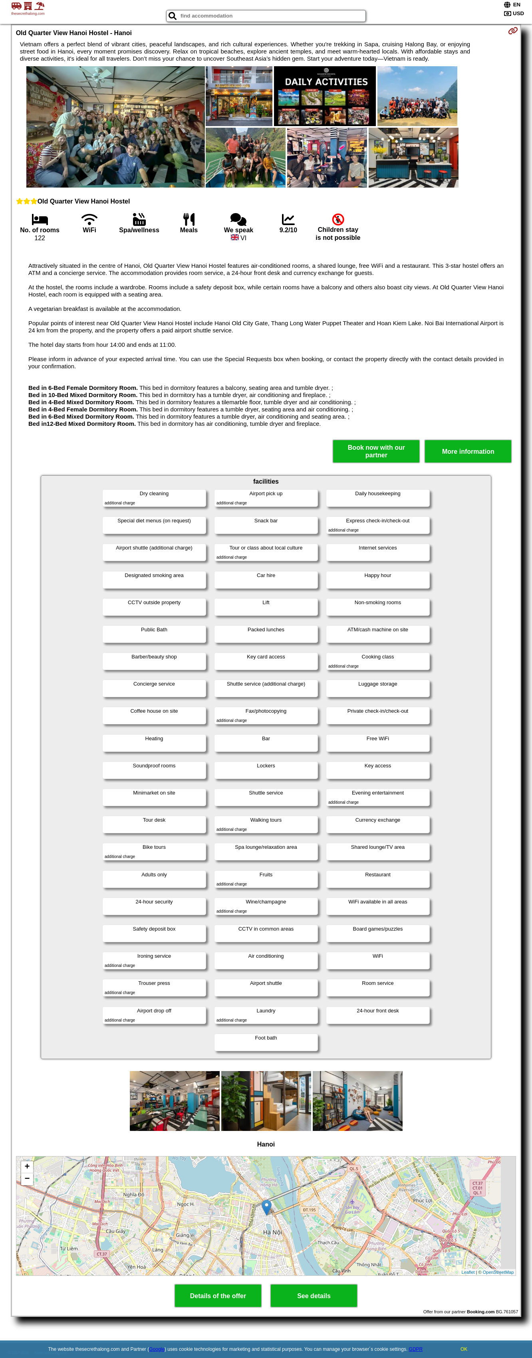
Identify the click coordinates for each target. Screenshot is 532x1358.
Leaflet (468, 1272)
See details (314, 1296)
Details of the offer (218, 1296)
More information (468, 451)
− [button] (27, 1179)
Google (157, 1349)
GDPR (416, 1349)
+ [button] (27, 1167)
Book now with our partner (376, 451)
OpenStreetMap (498, 1272)
